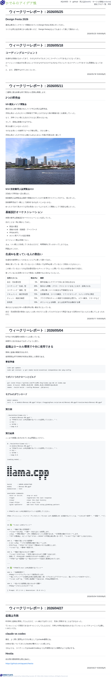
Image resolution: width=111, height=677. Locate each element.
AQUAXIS (64, 1)
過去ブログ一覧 (100, 4)
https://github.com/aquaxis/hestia (19, 663)
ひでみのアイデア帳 (20, 2)
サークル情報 (97, 1)
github (75, 1)
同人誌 (82, 1)
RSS (109, 4)
